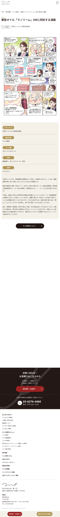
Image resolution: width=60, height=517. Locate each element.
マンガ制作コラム (7, 456)
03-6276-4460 (32, 401)
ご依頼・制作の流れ (7, 420)
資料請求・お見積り (29, 389)
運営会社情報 (6, 466)
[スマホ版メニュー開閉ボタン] (57, 2)
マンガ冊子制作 (6, 449)
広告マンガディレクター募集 (10, 475)
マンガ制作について (29, 226)
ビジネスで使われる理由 (9, 426)
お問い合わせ (6, 459)
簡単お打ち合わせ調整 (44, 514)
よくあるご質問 (6, 428)
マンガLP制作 (6, 440)
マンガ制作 (16, 12)
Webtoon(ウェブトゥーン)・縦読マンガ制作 (14, 443)
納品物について (6, 423)
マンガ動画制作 (6, 438)
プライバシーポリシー (8, 462)
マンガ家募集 (6, 469)
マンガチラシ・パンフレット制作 (11, 446)
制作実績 (8, 12)
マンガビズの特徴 (7, 417)
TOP (2, 12)
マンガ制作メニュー (8, 432)
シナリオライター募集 (8, 472)
